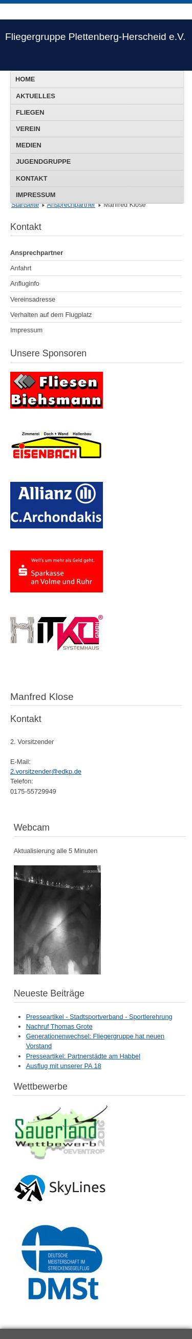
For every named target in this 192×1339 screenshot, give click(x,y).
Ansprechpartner (71, 204)
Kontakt (32, 178)
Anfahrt (20, 268)
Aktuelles (35, 96)
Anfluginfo (24, 283)
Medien (28, 145)
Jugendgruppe (43, 161)
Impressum (36, 195)
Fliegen (30, 112)
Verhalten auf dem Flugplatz (51, 314)
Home (25, 79)
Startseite (25, 204)
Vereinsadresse (32, 299)
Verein (28, 129)
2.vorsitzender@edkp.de (45, 771)
